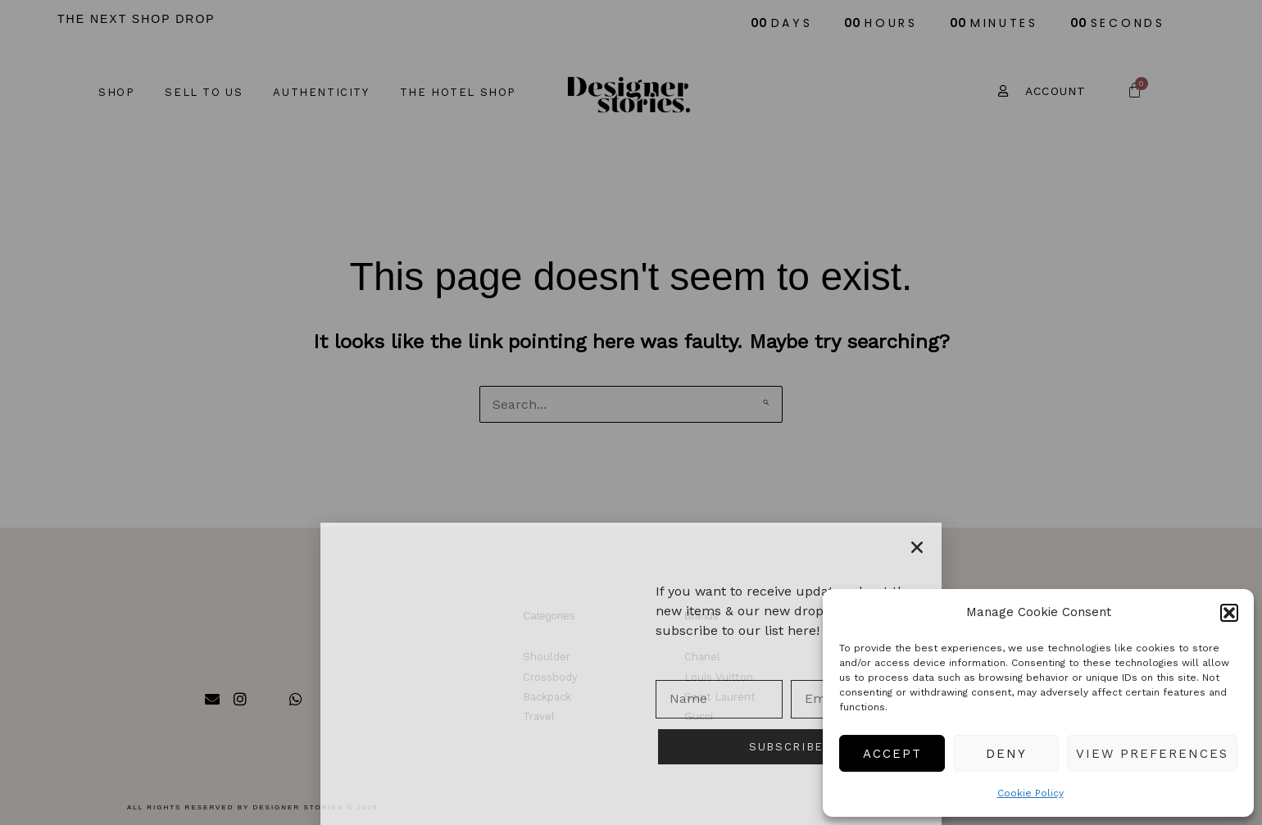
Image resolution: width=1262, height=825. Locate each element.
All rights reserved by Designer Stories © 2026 (253, 807)
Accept (892, 753)
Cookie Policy (1030, 793)
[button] (1229, 613)
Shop (116, 92)
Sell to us (204, 92)
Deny (1006, 753)
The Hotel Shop (458, 92)
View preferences (1152, 753)
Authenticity (321, 92)
